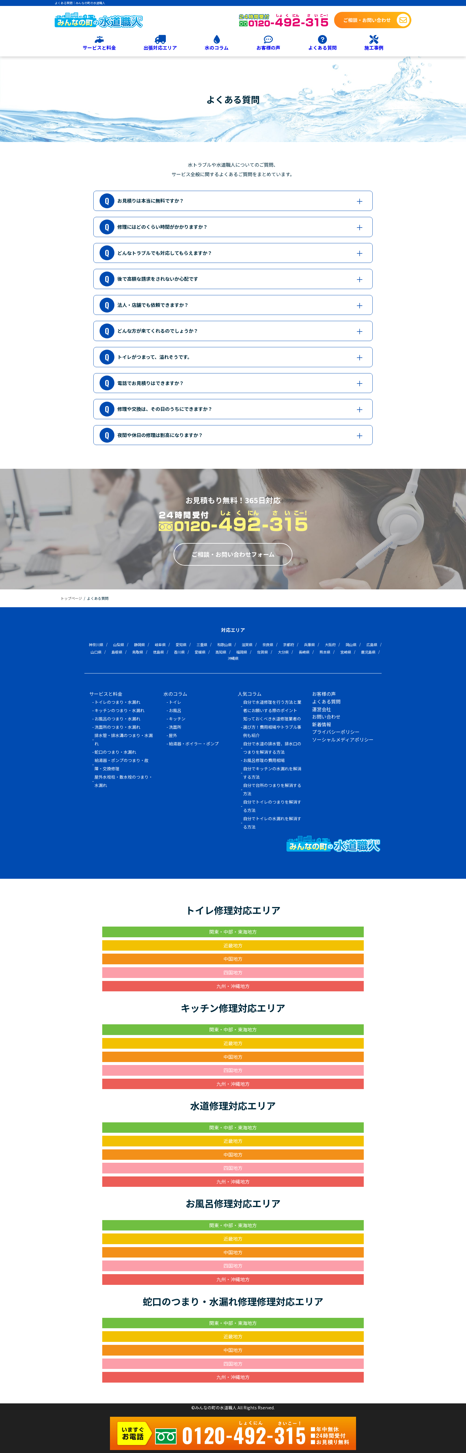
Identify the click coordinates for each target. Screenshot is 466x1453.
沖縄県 (233, 658)
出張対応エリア (160, 47)
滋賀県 (247, 644)
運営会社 (321, 708)
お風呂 (175, 710)
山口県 (96, 651)
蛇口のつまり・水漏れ (115, 752)
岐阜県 (160, 644)
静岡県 (139, 644)
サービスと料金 (99, 47)
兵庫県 (309, 644)
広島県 (371, 644)
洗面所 (175, 727)
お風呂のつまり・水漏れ (117, 718)
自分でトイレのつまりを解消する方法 (272, 806)
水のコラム (217, 47)
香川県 (179, 651)
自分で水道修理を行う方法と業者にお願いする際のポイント (272, 706)
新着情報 (321, 724)
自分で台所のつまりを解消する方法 (272, 789)
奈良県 (267, 644)
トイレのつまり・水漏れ (117, 702)
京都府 (288, 644)
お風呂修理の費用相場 (264, 760)
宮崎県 (345, 651)
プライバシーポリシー (336, 731)
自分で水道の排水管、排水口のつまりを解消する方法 (272, 747)
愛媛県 (200, 651)
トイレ (175, 702)
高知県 (220, 651)
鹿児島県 (368, 651)
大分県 (283, 651)
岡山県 (351, 644)
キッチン (177, 718)
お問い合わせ (326, 716)
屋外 (173, 735)
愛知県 (181, 644)
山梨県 (118, 644)
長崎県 (304, 651)
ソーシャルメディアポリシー (343, 739)
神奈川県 (96, 644)
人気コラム (250, 693)
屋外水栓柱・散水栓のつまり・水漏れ (124, 781)
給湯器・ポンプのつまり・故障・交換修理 (122, 764)
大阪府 (330, 644)
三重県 (201, 644)
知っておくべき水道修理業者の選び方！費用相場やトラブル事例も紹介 (272, 726)
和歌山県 (224, 644)
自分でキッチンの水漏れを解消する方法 (272, 772)
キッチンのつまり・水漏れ (119, 710)
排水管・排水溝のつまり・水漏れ (124, 739)
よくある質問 (322, 47)
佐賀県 (262, 651)
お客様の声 (268, 47)
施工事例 (373, 47)
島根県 (116, 651)
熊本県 (324, 651)
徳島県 (158, 651)
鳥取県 (137, 651)
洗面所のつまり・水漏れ (117, 727)
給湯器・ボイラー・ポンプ (194, 743)
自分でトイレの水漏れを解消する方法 (272, 822)
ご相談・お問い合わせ (367, 19)
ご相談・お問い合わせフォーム (233, 554)
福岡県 (241, 651)
